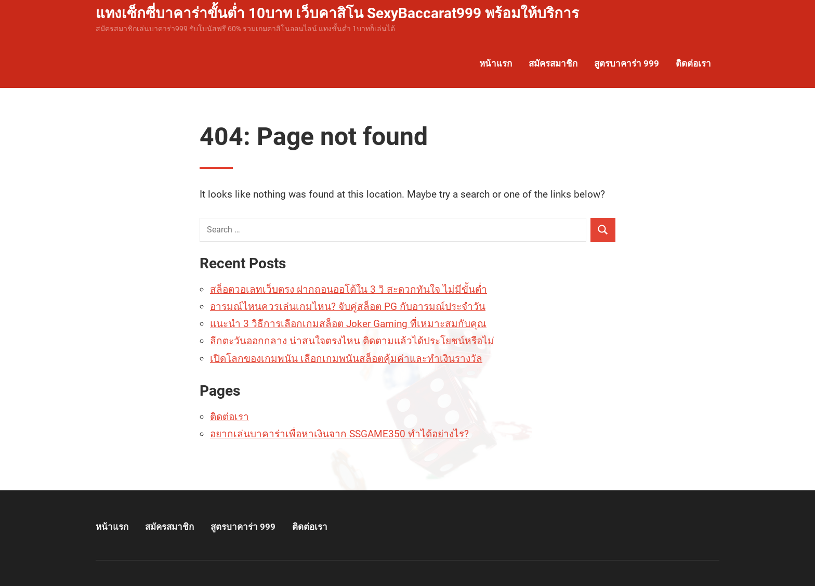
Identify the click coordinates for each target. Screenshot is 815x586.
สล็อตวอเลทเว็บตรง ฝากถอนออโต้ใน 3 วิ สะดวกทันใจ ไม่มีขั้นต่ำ (348, 289)
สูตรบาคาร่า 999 (626, 63)
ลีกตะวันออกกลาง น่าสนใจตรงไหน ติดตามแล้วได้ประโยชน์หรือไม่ (352, 341)
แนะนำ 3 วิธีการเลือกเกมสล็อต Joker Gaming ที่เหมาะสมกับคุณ (348, 324)
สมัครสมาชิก (553, 63)
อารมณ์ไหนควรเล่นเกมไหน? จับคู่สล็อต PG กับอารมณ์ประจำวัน (347, 306)
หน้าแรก (495, 63)
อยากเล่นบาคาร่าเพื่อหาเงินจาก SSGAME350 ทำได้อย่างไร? (339, 434)
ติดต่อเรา (693, 63)
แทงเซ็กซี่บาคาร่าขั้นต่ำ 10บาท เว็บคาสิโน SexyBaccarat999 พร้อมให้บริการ (337, 13)
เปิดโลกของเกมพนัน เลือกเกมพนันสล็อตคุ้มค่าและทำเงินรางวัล (346, 358)
